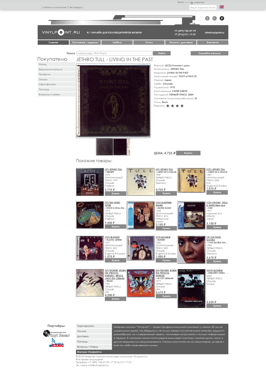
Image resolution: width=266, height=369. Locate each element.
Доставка (83, 336)
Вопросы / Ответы (87, 346)
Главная (53, 42)
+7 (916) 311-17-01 (185, 34)
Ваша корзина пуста (202, 7)
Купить (188, 152)
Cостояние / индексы (85, 42)
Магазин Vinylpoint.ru (89, 351)
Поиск (71, 53)
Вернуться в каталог (50, 69)
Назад (42, 64)
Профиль (44, 74)
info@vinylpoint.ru (214, 32)
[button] (147, 67)
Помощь (44, 89)
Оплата (81, 331)
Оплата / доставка (181, 42)
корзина (197, 2)
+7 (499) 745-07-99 (185, 30)
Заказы (43, 79)
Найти (161, 53)
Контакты (213, 42)
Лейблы (117, 42)
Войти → (182, 2)
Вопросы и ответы (49, 94)
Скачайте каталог (209, 53)
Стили (149, 42)
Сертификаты (47, 84)
